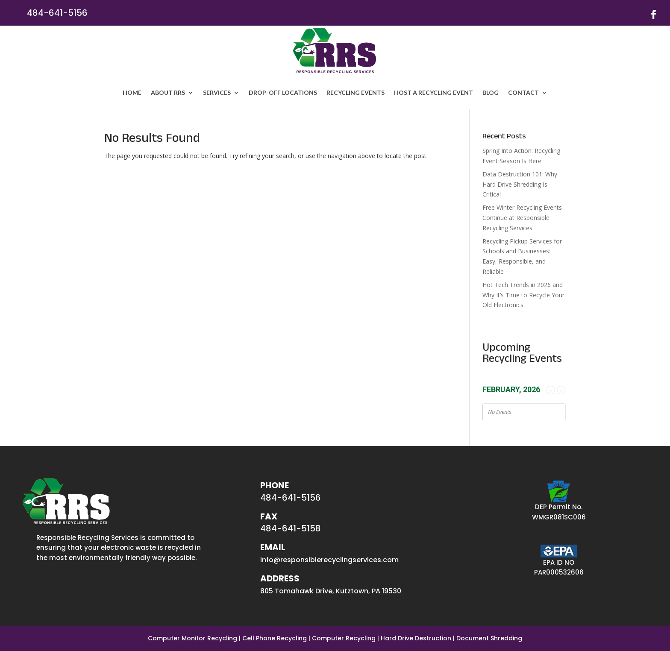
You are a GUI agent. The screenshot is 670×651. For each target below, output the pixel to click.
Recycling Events (355, 92)
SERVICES (217, 92)
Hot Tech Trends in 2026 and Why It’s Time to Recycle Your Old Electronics (523, 295)
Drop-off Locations (283, 92)
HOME (132, 92)
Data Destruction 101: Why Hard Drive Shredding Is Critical (519, 184)
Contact (523, 92)
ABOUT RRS (168, 92)
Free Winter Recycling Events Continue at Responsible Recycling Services (522, 217)
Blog (490, 92)
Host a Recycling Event (433, 92)
